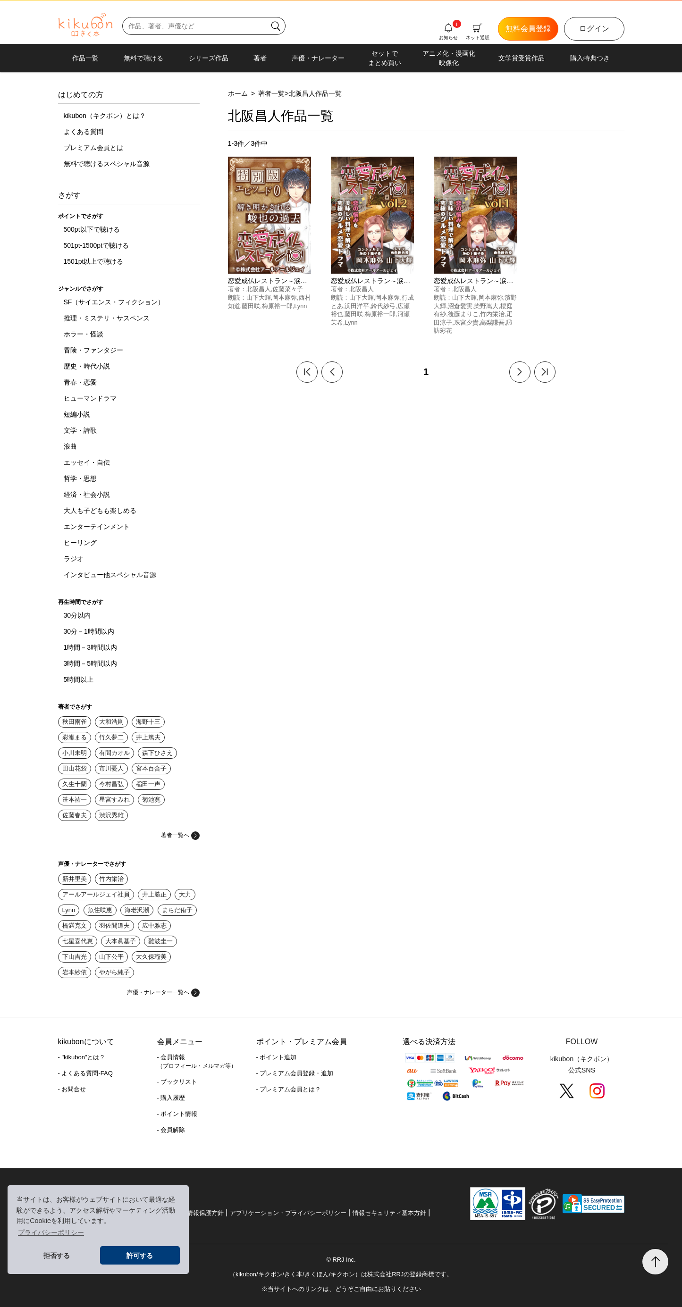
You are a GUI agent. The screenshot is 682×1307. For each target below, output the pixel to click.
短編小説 (77, 414)
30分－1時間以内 (89, 631)
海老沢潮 (137, 909)
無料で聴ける (143, 58)
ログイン (594, 29)
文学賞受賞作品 (521, 58)
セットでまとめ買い (384, 58)
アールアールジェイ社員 (96, 894)
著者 (260, 58)
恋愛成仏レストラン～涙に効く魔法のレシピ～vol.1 (510, 281)
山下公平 (111, 956)
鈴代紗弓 (383, 306)
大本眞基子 (120, 941)
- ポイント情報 (177, 1113)
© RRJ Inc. (340, 1259)
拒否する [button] (56, 1255)
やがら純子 (114, 972)
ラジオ (74, 558)
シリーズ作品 (208, 58)
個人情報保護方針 (199, 1212)
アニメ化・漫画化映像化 (448, 58)
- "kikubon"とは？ (82, 1057)
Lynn (69, 909)
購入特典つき (590, 58)
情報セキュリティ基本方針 (389, 1212)
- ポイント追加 (276, 1057)
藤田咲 (251, 306)
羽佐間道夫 (114, 925)
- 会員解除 (171, 1129)
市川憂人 (111, 768)
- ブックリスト (177, 1081)
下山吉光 (74, 956)
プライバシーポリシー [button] (51, 1232)
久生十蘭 (74, 784)
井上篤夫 (148, 737)
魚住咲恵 (100, 909)
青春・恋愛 (80, 382)
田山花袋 (74, 768)
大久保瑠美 (151, 956)
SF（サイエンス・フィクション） (114, 302)
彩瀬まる (74, 737)
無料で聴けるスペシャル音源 (107, 164)
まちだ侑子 (177, 909)
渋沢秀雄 (111, 815)
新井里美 (74, 878)
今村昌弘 (111, 784)
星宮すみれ (114, 799)
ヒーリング (80, 542)
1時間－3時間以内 (91, 647)
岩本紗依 (74, 972)
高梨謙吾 (492, 322)
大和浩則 (111, 721)
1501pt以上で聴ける (94, 261)
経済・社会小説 (87, 494)
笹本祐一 (74, 799)
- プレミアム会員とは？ (288, 1089)
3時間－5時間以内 (91, 663)
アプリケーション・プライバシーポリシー (288, 1212)
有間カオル (114, 752)
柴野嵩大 (486, 306)
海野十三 (148, 721)
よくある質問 (83, 131)
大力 (185, 894)
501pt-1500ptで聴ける (96, 245)
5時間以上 (79, 679)
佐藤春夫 (74, 815)
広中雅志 (154, 925)
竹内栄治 (111, 878)
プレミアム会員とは (93, 147)
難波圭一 (160, 941)
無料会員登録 (528, 29)
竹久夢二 (111, 737)
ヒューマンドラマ (90, 398)
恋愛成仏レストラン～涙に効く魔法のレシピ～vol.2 (407, 281)
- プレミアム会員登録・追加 (295, 1073)
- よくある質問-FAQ (85, 1073)
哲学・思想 (80, 478)
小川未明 (74, 752)
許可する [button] (139, 1255)
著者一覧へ (180, 835)
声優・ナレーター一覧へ (163, 992)
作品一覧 (85, 58)
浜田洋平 (357, 306)
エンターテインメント (97, 526)
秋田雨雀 (74, 721)
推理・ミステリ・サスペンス (107, 318)
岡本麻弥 (284, 297)
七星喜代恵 (77, 941)
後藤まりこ (463, 314)
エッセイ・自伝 (87, 462)
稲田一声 (148, 784)
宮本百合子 (151, 768)
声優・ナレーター (318, 58)
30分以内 (77, 615)
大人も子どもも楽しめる (100, 510)
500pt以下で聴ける (92, 229)
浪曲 (70, 446)
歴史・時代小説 (87, 366)
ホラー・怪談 (83, 334)
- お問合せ (72, 1089)
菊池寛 (151, 799)
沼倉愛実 (460, 306)
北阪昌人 (258, 289)
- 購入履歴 (171, 1097)
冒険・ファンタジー (93, 350)
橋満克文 (74, 925)
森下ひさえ (157, 752)
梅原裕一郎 (277, 306)
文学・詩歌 (80, 430)
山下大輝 (258, 297)
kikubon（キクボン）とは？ (105, 115)
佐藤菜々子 (287, 289)
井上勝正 (154, 894)
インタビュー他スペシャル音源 (110, 574)
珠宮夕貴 (466, 322)
